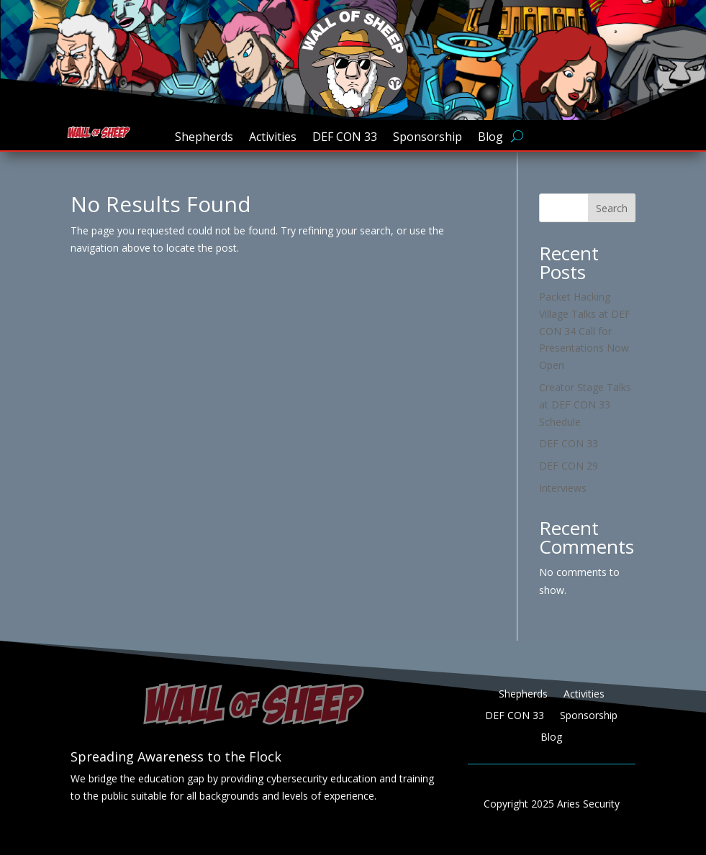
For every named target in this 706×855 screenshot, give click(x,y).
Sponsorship (427, 138)
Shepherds (204, 138)
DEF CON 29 (568, 465)
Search (612, 208)
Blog (490, 138)
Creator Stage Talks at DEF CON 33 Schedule (585, 404)
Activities (273, 138)
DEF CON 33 (344, 138)
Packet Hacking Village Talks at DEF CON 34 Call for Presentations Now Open (584, 331)
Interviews (563, 488)
